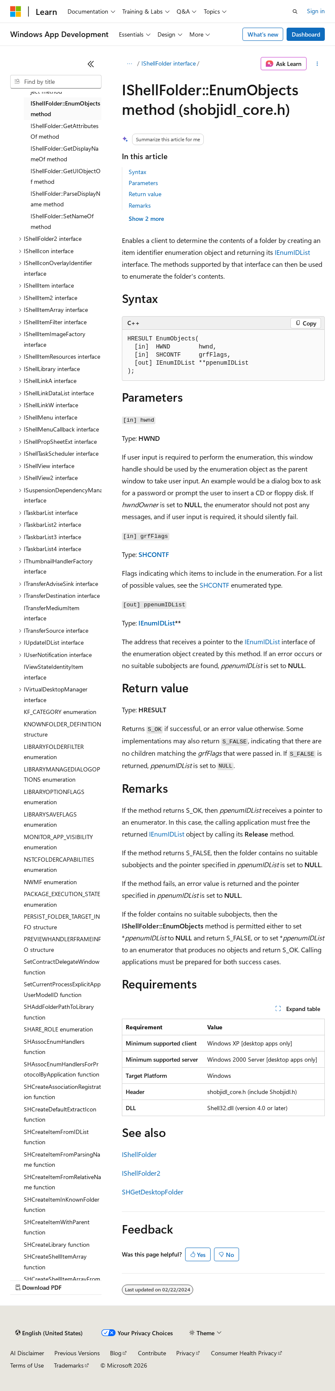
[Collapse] (90, 63)
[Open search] (295, 11)
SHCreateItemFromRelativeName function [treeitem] (62, 1182)
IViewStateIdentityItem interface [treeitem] (53, 672)
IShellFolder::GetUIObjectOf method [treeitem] (66, 176)
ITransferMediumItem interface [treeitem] (51, 613)
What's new (263, 34)
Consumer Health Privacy (244, 1353)
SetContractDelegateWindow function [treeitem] (61, 966)
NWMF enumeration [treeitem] (50, 882)
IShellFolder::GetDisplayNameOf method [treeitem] (65, 153)
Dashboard (306, 34)
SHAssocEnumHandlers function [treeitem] (54, 1046)
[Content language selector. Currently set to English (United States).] (49, 1333)
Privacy (185, 1353)
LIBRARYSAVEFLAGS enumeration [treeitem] (50, 819)
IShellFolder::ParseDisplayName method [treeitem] (65, 198)
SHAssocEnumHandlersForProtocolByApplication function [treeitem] (61, 1069)
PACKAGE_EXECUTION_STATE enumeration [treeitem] (62, 899)
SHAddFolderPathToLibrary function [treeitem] (59, 1012)
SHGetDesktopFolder (152, 1191)
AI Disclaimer (27, 1353)
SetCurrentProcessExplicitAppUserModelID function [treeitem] (62, 989)
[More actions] (317, 64)
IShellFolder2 (141, 1172)
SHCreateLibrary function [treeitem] (57, 1244)
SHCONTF (153, 554)
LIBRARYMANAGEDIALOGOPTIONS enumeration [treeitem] (62, 774)
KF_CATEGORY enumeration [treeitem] (60, 712)
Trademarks (69, 1365)
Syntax (137, 172)
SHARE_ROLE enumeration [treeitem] (58, 1029)
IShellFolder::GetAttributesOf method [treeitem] (65, 131)
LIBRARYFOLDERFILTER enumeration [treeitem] (54, 752)
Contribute (152, 1353)
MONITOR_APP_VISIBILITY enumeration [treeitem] (58, 842)
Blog (115, 1353)
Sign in (316, 11)
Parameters (143, 183)
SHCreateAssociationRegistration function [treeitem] (62, 1092)
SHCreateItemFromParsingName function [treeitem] (62, 1159)
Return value (145, 194)
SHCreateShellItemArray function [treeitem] (55, 1261)
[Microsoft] (15, 11)
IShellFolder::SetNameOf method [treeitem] (62, 221)
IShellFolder (139, 1154)
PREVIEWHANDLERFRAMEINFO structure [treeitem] (62, 944)
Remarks (140, 205)
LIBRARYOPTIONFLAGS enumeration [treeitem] (54, 797)
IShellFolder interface (168, 63)
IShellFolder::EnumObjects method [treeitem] (65, 108)
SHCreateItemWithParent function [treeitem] (57, 1227)
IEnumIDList (292, 252)
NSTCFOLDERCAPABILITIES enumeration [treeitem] (59, 864)
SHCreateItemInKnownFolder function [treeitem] (61, 1204)
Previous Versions (77, 1353)
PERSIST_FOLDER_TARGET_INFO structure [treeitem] (62, 921)
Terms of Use (27, 1365)
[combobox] (55, 82)
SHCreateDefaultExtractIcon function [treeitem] (60, 1114)
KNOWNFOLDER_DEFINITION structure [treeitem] (62, 729)
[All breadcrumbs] (129, 64)
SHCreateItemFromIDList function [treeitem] (56, 1137)
